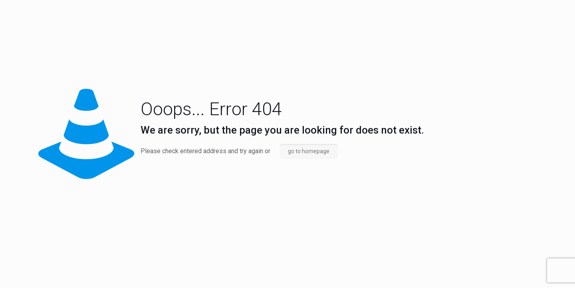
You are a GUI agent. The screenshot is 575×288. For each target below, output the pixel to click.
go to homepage (308, 151)
